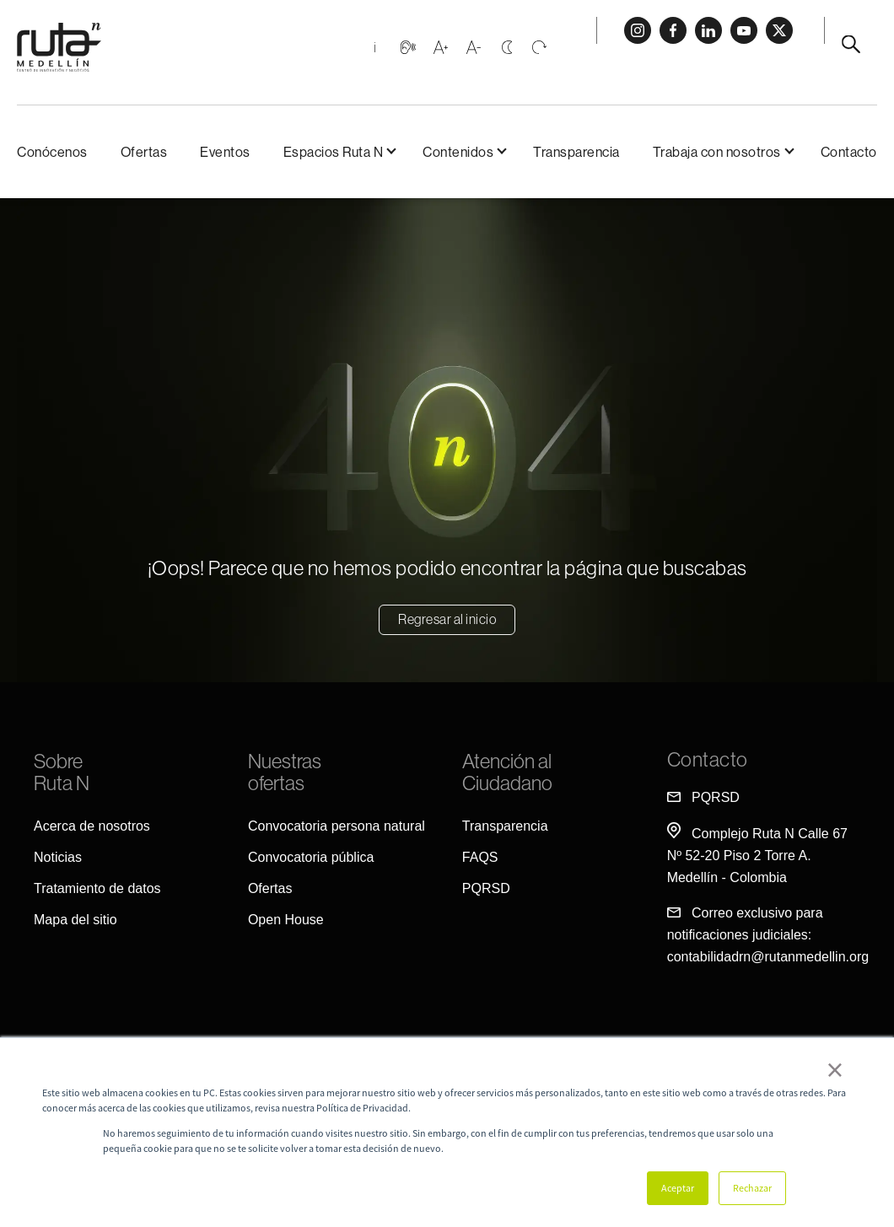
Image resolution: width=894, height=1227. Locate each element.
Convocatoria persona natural (336, 826)
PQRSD (486, 888)
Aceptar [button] (677, 1187)
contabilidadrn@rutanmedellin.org (768, 957)
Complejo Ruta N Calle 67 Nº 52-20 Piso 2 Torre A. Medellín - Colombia (757, 855)
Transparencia (576, 151)
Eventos (225, 151)
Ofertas (144, 151)
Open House (286, 919)
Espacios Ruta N (333, 151)
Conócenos (52, 151)
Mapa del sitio (75, 919)
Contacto (849, 151)
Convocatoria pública (311, 857)
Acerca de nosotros (92, 826)
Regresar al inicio (447, 619)
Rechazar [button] (752, 1187)
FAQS (480, 857)
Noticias (58, 857)
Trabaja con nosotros (717, 151)
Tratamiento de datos (97, 888)
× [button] (835, 1069)
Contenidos (458, 151)
